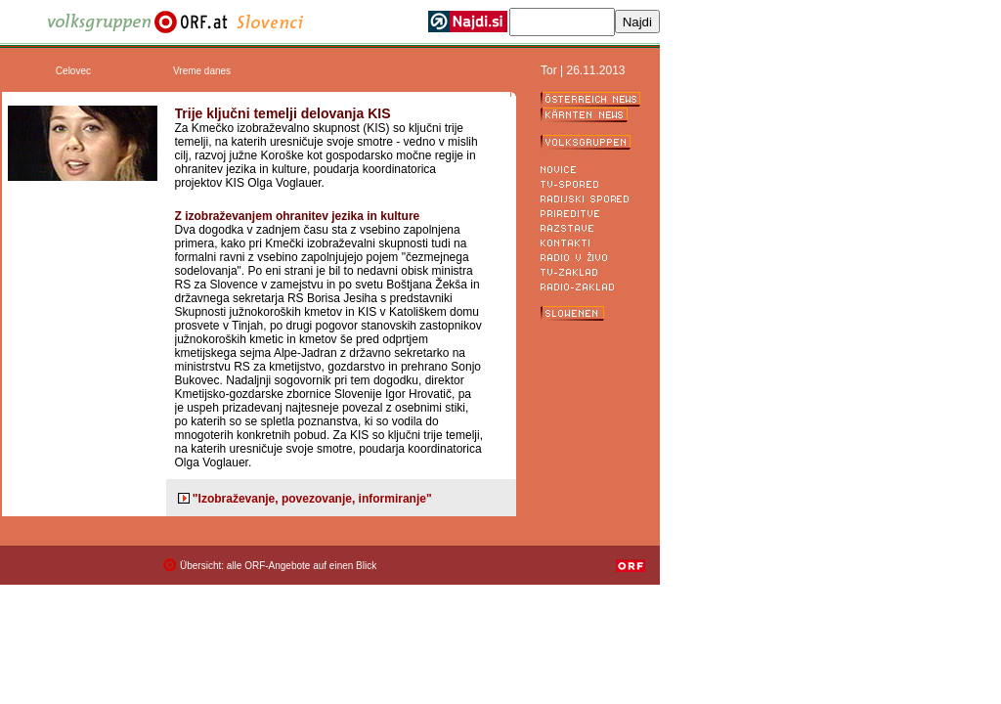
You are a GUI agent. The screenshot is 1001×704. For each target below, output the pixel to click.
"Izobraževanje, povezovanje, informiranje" (312, 499)
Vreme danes (202, 71)
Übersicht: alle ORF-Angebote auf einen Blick (278, 565)
